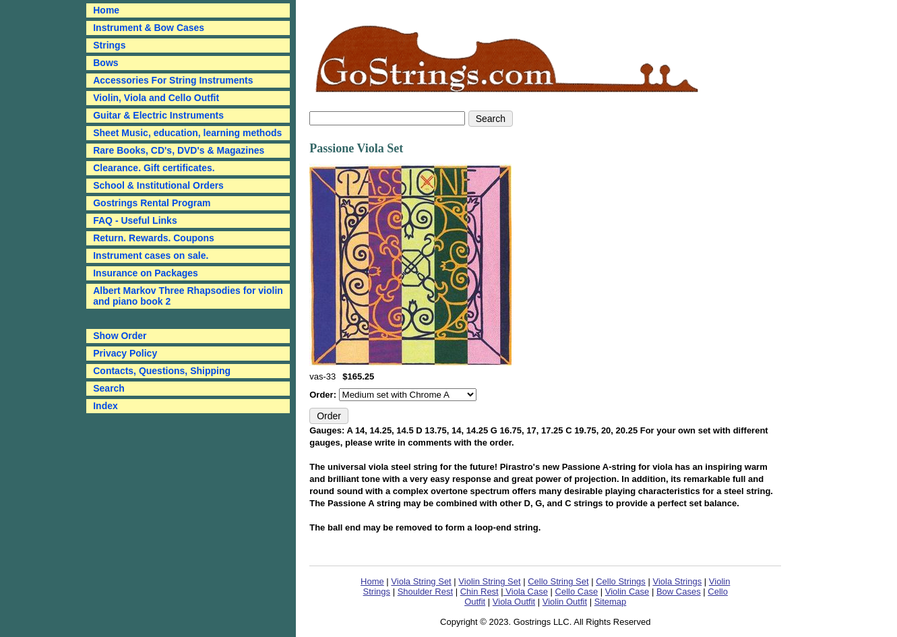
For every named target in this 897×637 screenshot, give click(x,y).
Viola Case (525, 591)
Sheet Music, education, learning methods (187, 132)
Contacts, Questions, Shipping (161, 370)
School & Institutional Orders (158, 185)
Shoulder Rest (425, 591)
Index (105, 405)
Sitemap (610, 602)
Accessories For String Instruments (173, 80)
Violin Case (627, 591)
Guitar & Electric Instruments (158, 115)
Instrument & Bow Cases (148, 27)
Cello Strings (621, 581)
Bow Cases (678, 591)
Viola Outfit (514, 602)
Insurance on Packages (145, 273)
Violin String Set (489, 581)
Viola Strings (677, 581)
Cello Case (576, 591)
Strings (109, 45)
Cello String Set (558, 581)
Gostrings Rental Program (151, 203)
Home (372, 581)
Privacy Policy (125, 353)
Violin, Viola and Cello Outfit (156, 97)
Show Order (119, 335)
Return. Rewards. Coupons (153, 238)
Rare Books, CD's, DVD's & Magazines (178, 150)
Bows (105, 62)
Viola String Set (421, 581)
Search (109, 388)
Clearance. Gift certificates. (154, 167)
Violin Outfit (565, 602)
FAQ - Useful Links (135, 220)
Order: (323, 395)
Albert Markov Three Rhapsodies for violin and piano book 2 (188, 296)
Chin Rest (479, 591)
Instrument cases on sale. (150, 255)
